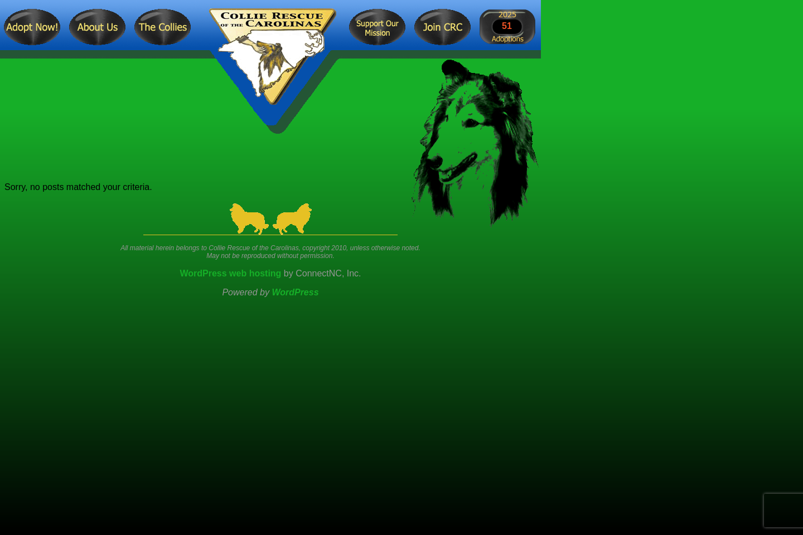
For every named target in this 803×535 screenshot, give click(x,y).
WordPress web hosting (230, 273)
